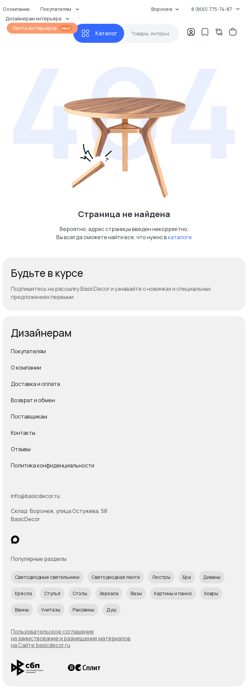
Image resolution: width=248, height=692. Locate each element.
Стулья (52, 593)
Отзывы (21, 449)
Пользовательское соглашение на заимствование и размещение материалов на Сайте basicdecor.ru (71, 638)
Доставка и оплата (35, 384)
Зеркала (108, 593)
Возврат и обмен (33, 400)
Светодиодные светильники (47, 577)
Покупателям (28, 351)
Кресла (23, 593)
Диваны (212, 577)
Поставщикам (29, 416)
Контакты (23, 433)
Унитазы (50, 609)
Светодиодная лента (116, 577)
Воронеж (165, 9)
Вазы (136, 593)
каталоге (180, 237)
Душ (111, 609)
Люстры (161, 577)
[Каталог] (98, 33)
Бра (187, 577)
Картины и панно (173, 593)
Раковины (83, 609)
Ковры (211, 593)
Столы (80, 593)
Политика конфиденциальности (52, 465)
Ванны (22, 609)
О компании (26, 367)
